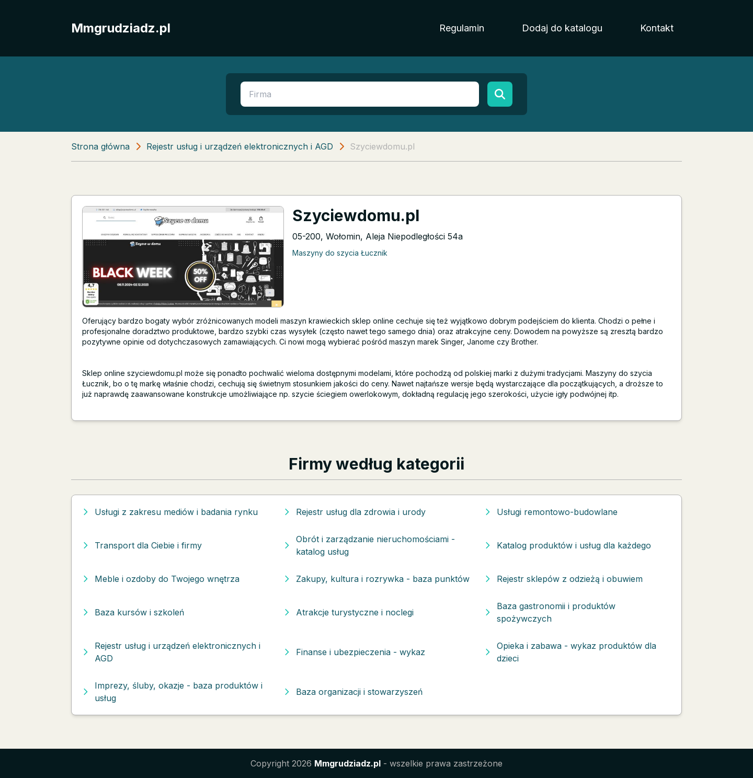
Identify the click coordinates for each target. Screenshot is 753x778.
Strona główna (100, 146)
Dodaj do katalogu (562, 27)
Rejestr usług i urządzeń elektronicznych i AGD (239, 146)
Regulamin (461, 27)
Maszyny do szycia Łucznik (339, 252)
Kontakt (657, 27)
